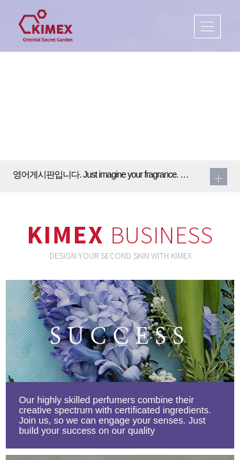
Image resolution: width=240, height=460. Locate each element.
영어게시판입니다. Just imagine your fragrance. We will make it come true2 (104, 174)
